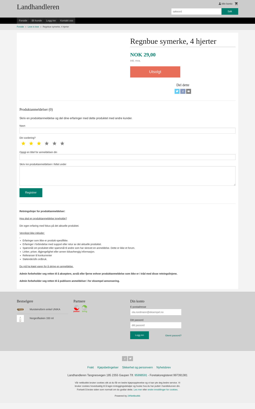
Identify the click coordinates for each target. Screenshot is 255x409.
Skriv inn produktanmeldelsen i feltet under (127, 178)
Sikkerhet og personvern (137, 373)
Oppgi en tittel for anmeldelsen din (127, 157)
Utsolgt (155, 72)
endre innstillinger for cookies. (163, 395)
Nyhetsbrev (164, 373)
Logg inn (51, 20)
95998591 (141, 381)
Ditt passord (136, 325)
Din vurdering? (27, 139)
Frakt (90, 373)
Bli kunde (37, 20)
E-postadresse (138, 312)
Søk (230, 11)
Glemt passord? (173, 341)
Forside (23, 20)
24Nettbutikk (134, 402)
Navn (127, 130)
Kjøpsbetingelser (107, 373)
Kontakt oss (66, 20)
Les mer (138, 395)
